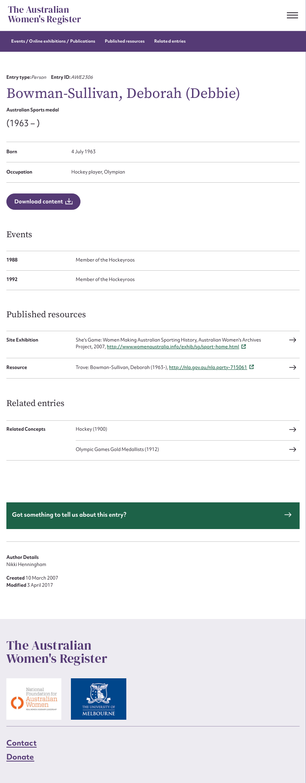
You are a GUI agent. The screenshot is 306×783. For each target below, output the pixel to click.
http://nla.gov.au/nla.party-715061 (208, 367)
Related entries (170, 41)
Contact (21, 743)
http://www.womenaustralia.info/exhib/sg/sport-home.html (173, 347)
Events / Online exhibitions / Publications (53, 41)
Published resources (125, 41)
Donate (20, 757)
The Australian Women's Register (44, 14)
